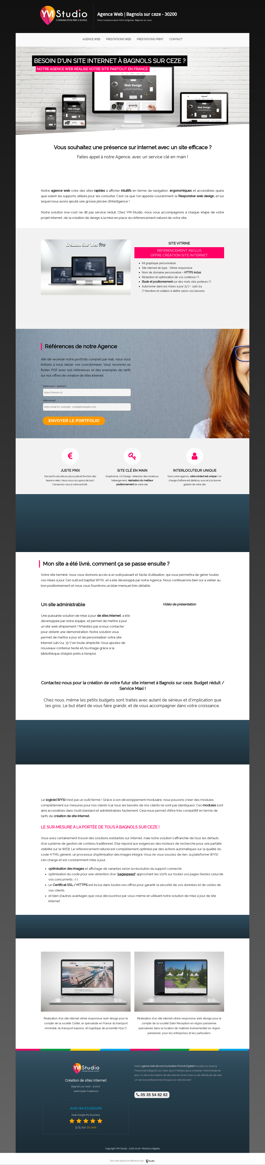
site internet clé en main (180, 1075)
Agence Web (91, 39)
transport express (73, 1028)
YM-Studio (121, 1148)
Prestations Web (118, 39)
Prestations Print (150, 39)
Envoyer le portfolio (74, 420)
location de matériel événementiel (185, 1028)
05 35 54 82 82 (152, 1095)
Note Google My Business (86, 1115)
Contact (175, 39)
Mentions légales (151, 1148)
